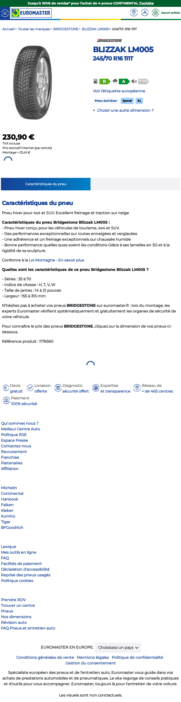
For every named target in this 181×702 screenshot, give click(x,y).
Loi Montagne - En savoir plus (56, 260)
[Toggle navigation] (5, 13)
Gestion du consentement (91, 663)
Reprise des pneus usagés (25, 575)
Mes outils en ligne (18, 552)
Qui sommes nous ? (19, 423)
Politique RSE (14, 434)
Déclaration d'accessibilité (25, 569)
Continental (12, 493)
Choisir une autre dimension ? (125, 110)
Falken (7, 505)
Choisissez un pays (116, 647)
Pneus (7, 611)
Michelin (9, 488)
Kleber (7, 510)
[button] (101, 81)
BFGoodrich (12, 527)
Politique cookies (17, 580)
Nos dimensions (16, 617)
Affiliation (10, 469)
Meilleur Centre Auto (20, 429)
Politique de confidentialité (137, 657)
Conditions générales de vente (45, 657)
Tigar (5, 522)
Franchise (10, 457)
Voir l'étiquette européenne (119, 91)
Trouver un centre (18, 605)
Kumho (8, 516)
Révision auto (14, 622)
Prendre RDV (13, 600)
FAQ (5, 558)
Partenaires (11, 463)
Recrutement (14, 451)
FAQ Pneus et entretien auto (28, 628)
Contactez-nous (16, 446)
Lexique (8, 546)
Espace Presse (14, 440)
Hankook (9, 499)
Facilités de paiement (21, 563)
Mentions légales (93, 657)
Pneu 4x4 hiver (106, 101)
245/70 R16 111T (113, 58)
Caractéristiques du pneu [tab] (45, 184)
